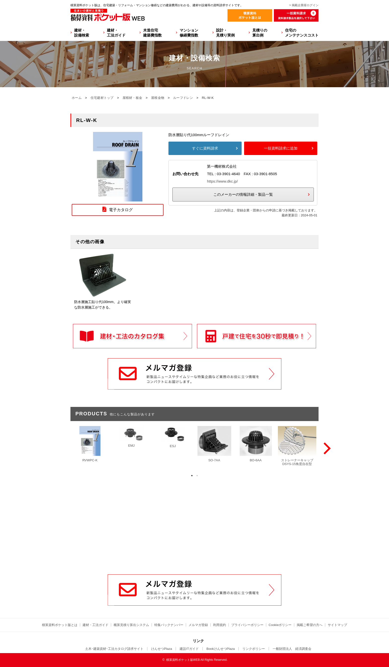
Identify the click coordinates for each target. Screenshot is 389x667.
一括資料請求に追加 (280, 148)
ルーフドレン (183, 98)
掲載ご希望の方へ (310, 625)
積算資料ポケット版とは (59, 625)
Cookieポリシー (280, 625)
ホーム (77, 98)
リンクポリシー (253, 649)
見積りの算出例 (259, 32)
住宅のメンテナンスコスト (302, 32)
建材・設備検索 (81, 32)
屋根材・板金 (132, 98)
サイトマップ (337, 625)
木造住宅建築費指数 (152, 32)
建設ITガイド (189, 649)
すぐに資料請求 (205, 148)
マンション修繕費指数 (189, 32)
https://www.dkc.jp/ (222, 181)
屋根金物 (157, 98)
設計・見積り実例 (225, 32)
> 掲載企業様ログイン (304, 5)
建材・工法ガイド (116, 32)
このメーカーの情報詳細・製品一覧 (243, 194)
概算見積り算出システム (131, 625)
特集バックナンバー (168, 625)
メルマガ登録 (198, 625)
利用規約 (219, 625)
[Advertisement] (194, 536)
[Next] (326, 448)
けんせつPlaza (161, 649)
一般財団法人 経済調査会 (292, 649)
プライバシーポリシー (247, 625)
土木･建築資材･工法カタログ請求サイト (114, 649)
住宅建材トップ (102, 98)
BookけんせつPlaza (220, 649)
